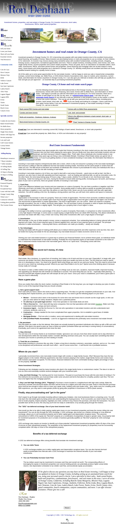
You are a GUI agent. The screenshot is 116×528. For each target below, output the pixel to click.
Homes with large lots (7, 134)
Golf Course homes (6, 143)
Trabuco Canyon (5, 80)
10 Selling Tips (5, 169)
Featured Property (6, 183)
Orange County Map (7, 194)
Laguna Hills (4, 97)
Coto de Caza (4, 70)
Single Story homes (6, 132)
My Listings (4, 186)
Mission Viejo (5, 75)
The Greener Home (6, 205)
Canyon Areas (5, 111)
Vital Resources (5, 59)
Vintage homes (5, 148)
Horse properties (5, 129)
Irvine (2, 100)
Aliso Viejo (4, 91)
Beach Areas (4, 108)
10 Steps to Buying (6, 172)
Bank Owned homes (7, 124)
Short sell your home (7, 54)
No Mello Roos (5, 126)
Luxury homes (5, 145)
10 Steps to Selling (6, 175)
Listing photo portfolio (7, 202)
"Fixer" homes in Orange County (84, 122)
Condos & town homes (7, 121)
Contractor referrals (6, 200)
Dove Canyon (4, 72)
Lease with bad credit (7, 191)
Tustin (2, 102)
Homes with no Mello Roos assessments (82, 109)
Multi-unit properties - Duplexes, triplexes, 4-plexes (38, 117)
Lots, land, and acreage (76, 113)
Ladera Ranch (5, 89)
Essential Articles (6, 57)
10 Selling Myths (6, 166)
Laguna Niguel (5, 94)
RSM (2, 78)
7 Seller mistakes (6, 164)
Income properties (6, 137)
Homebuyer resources (7, 158)
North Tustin (4, 105)
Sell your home (5, 49)
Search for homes (6, 40)
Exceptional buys (6, 189)
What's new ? (4, 197)
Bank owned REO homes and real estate (34, 109)
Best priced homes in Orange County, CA (34, 122)
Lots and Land (5, 140)
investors (99, 304)
